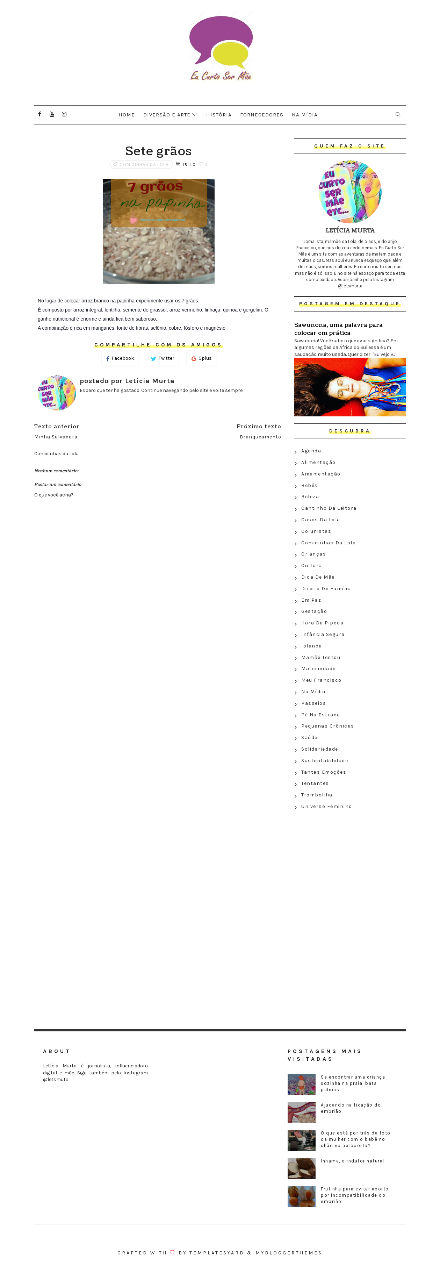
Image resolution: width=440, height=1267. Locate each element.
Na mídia (305, 115)
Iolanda (311, 646)
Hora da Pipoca (322, 623)
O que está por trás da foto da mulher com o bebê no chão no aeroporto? (356, 1139)
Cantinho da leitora (329, 508)
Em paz (311, 600)
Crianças (313, 554)
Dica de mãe (318, 577)
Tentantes (315, 783)
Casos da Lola (320, 520)
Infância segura (323, 634)
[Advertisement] (350, 863)
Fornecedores (261, 115)
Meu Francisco (321, 680)
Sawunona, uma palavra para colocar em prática (338, 329)
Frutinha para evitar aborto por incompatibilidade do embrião (355, 1195)
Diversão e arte (166, 115)
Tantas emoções (323, 772)
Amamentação (321, 474)
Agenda (311, 451)
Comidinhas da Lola (144, 164)
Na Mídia (313, 692)
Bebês (309, 485)
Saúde (309, 737)
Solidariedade (319, 749)
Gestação (314, 611)
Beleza (310, 497)
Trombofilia (317, 795)
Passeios (313, 703)
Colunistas (316, 531)
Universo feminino (326, 806)
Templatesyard (217, 1253)
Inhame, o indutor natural (352, 1161)
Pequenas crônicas (327, 726)
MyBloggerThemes (289, 1253)
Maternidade (318, 669)
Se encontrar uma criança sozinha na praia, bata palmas (353, 1083)
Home (126, 115)
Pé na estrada (320, 715)
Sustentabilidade (324, 761)
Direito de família (326, 589)
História (219, 115)
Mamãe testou (320, 657)
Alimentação (318, 462)
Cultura (311, 565)
